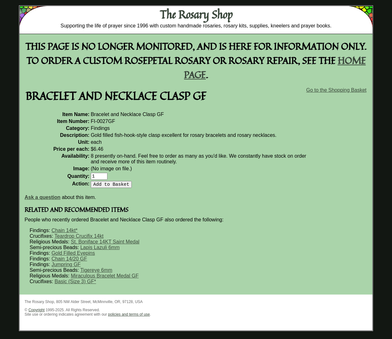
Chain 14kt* (64, 233)
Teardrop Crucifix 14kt (79, 238)
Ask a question (43, 199)
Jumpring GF (65, 267)
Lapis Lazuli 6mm (100, 250)
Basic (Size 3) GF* (75, 284)
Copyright (36, 312)
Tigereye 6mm (96, 272)
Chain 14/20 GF (69, 261)
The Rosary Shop (196, 14)
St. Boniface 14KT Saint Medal (105, 244)
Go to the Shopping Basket (336, 90)
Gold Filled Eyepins (73, 255)
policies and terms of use (129, 317)
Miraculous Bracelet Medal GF (105, 278)
